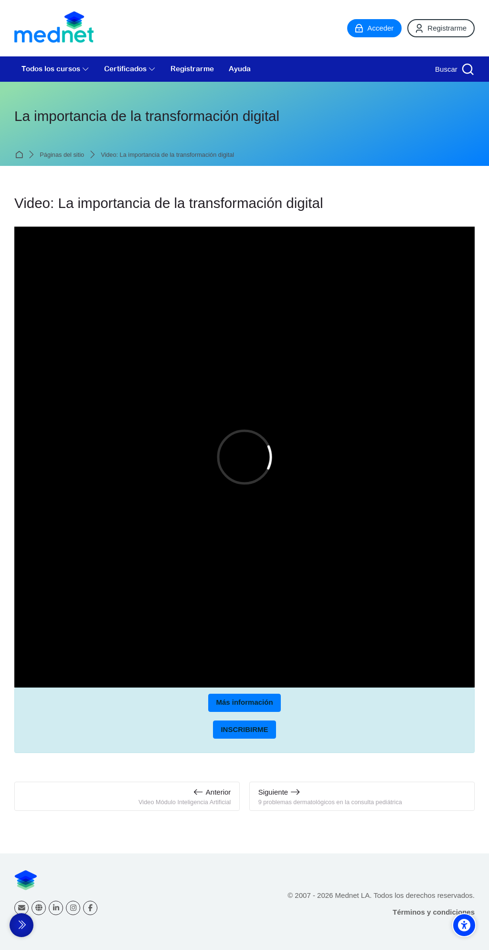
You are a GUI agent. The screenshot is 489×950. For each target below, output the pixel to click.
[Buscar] (453, 69)
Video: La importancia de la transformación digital (167, 155)
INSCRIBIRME (244, 729)
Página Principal (20, 154)
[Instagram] (73, 908)
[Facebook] (90, 908)
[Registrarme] (441, 28)
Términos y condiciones (434, 912)
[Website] (39, 908)
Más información (244, 702)
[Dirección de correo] (21, 908)
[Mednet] (54, 28)
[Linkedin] (56, 908)
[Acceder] (374, 28)
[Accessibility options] (464, 925)
